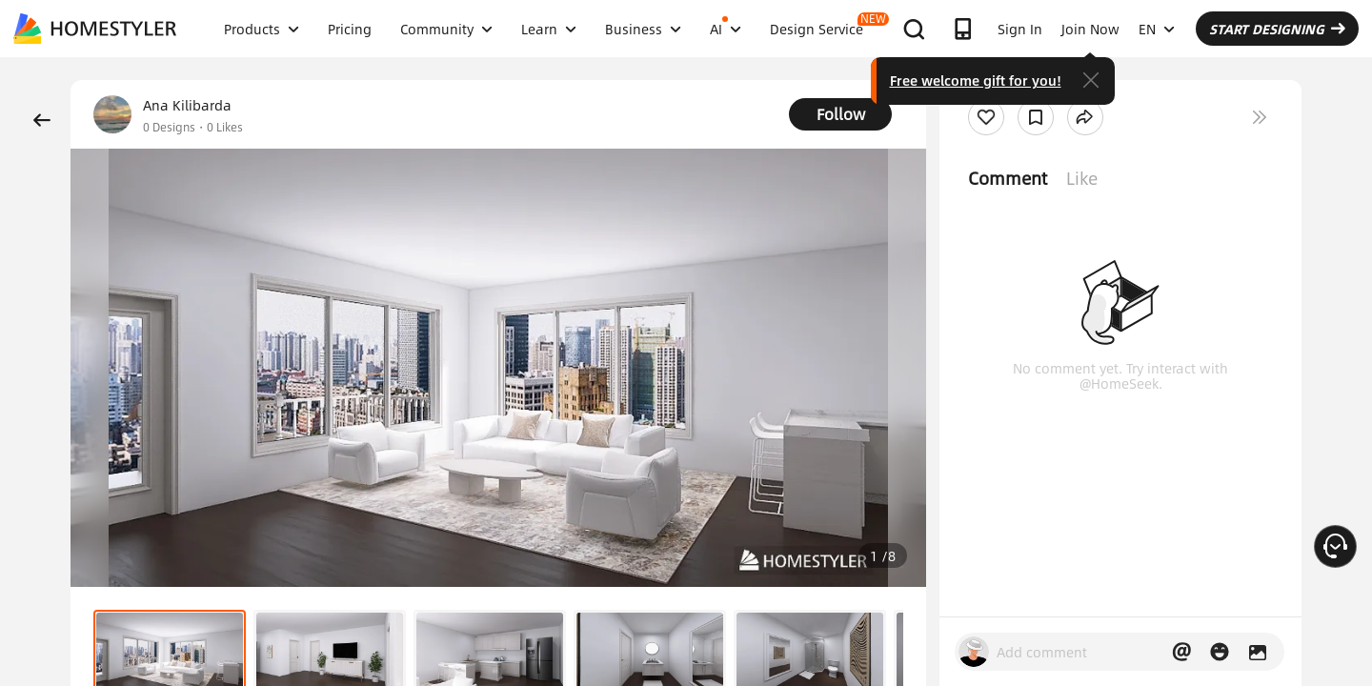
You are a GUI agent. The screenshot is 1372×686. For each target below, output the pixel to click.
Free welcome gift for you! (975, 80)
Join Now (1090, 28)
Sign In (1020, 28)
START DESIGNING (1277, 28)
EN (1157, 28)
